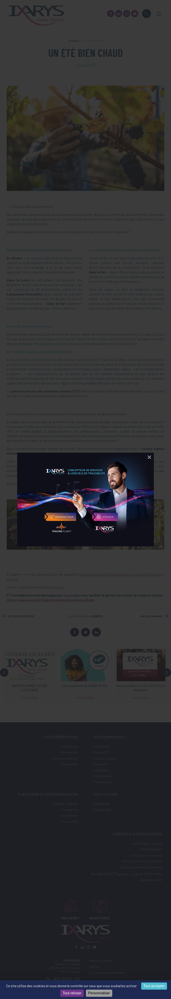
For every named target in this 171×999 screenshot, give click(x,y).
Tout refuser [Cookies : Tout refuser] (72, 993)
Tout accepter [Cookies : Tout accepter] (154, 986)
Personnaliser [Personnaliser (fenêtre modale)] (99, 993)
